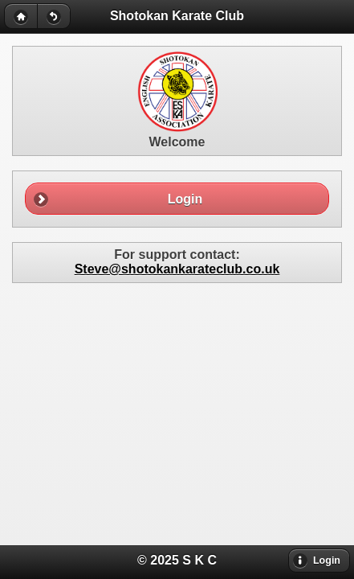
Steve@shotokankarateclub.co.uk (177, 269)
